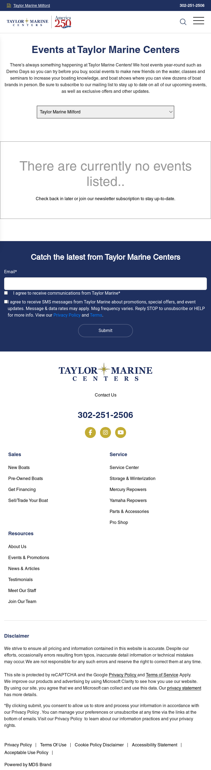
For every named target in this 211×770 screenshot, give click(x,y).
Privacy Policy (66, 315)
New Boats (19, 467)
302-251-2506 (192, 5)
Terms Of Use (53, 744)
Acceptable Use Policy (26, 752)
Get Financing (22, 489)
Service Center (124, 467)
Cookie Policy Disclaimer (99, 744)
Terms (96, 315)
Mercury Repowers (128, 489)
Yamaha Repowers (128, 500)
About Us (17, 546)
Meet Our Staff (22, 590)
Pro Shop (119, 522)
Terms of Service (162, 674)
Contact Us (105, 395)
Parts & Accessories (129, 511)
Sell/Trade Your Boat (28, 500)
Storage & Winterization (133, 478)
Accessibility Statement (154, 744)
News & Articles (24, 568)
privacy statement (184, 688)
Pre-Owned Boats (25, 478)
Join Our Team (22, 601)
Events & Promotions (28, 557)
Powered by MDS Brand (27, 764)
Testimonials (20, 579)
